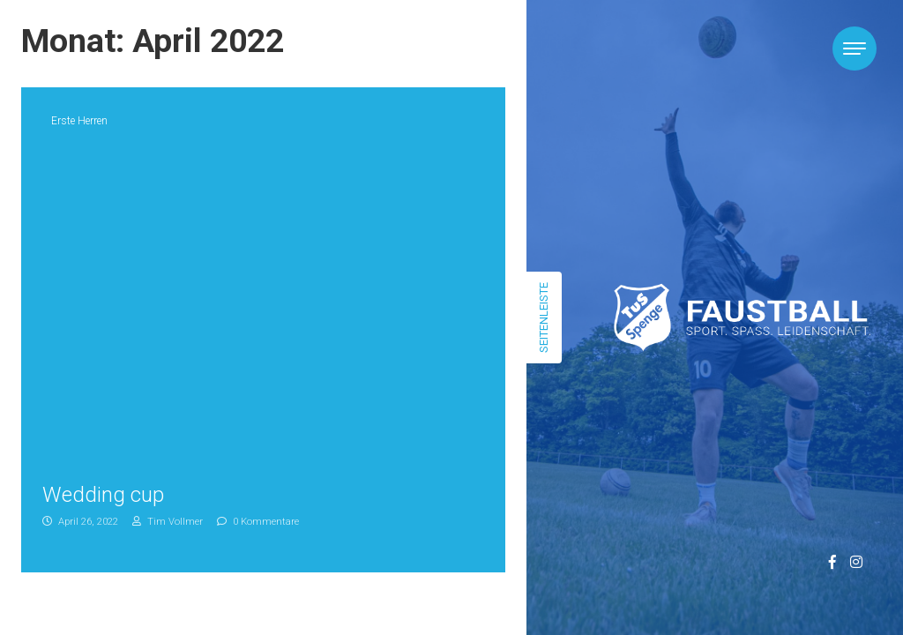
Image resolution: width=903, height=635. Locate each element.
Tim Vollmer (167, 521)
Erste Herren (79, 121)
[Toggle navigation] (854, 48)
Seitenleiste (543, 317)
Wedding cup (103, 494)
